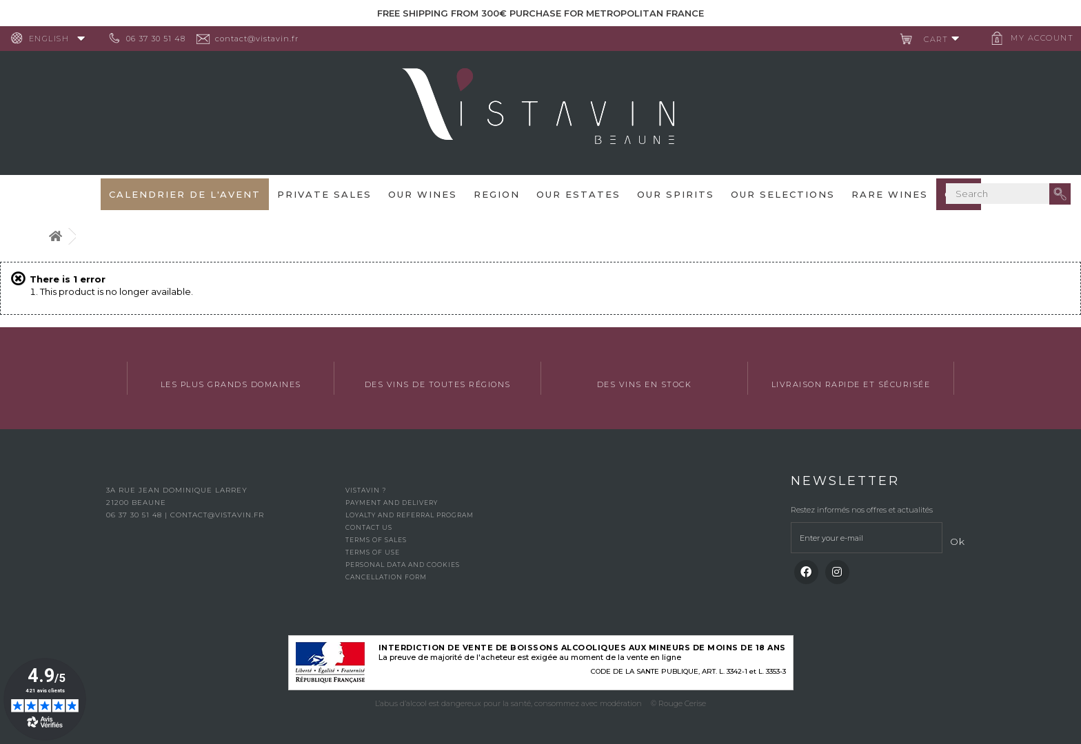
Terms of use (372, 552)
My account (1036, 38)
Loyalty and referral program (409, 515)
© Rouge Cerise (678, 703)
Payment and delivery (391, 502)
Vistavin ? (365, 490)
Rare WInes (889, 194)
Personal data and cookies (402, 564)
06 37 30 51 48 (161, 38)
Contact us (368, 527)
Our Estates (578, 194)
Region (497, 194)
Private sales (324, 194)
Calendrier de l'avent (185, 194)
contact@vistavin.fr (262, 38)
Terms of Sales (376, 540)
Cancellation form (386, 577)
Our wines (422, 194)
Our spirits (675, 194)
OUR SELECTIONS (783, 194)
